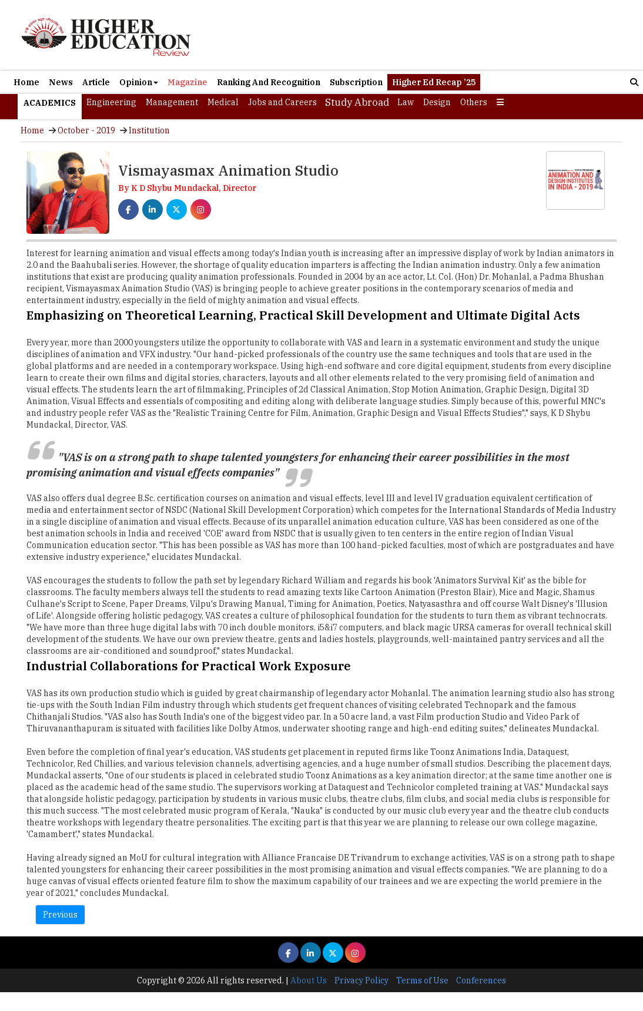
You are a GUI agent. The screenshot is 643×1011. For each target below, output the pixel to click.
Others (473, 102)
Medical (223, 102)
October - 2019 (86, 130)
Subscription (356, 82)
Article (96, 82)
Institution (149, 130)
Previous (60, 914)
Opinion (138, 82)
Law (405, 102)
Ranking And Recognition (268, 82)
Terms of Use (422, 980)
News (61, 82)
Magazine (187, 82)
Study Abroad (357, 102)
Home (26, 82)
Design (437, 102)
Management (172, 102)
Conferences (481, 980)
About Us (308, 980)
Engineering (111, 102)
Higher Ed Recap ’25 (433, 82)
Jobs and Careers (282, 102)
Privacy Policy (361, 980)
